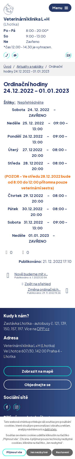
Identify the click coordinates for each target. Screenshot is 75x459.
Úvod (7, 66)
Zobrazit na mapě (37, 371)
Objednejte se (37, 384)
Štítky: (10, 102)
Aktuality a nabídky (30, 66)
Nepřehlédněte (30, 102)
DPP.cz (43, 328)
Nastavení (62, 452)
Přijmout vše (14, 452)
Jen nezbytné (39, 452)
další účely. (50, 429)
